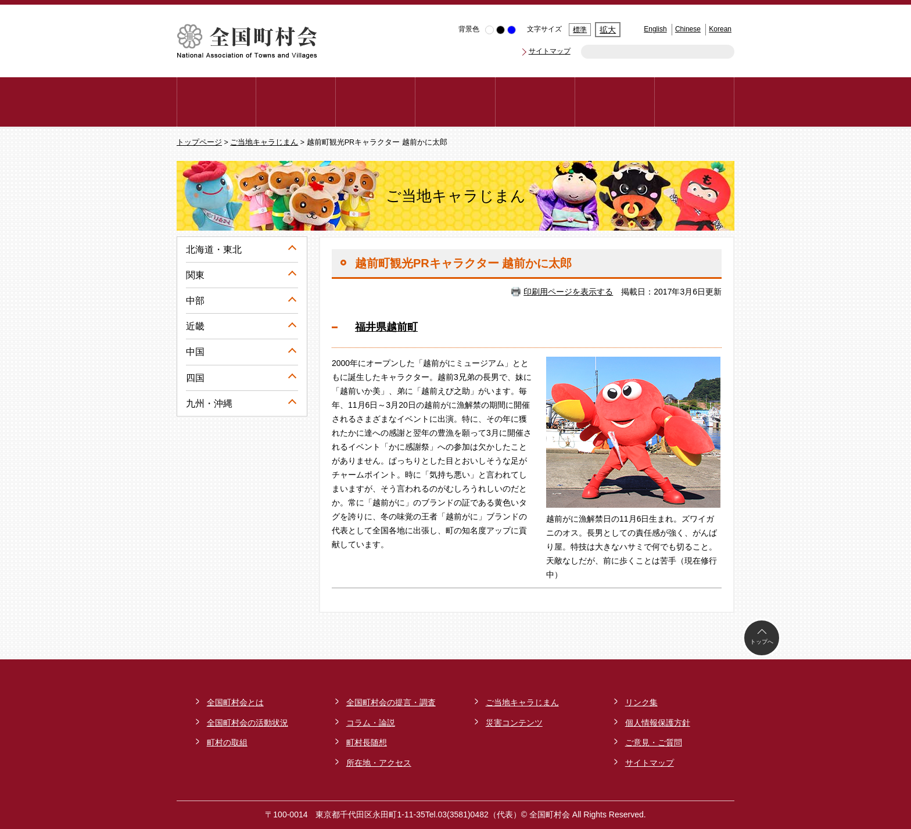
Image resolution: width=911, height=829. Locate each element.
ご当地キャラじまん (264, 142)
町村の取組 (227, 742)
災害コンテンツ (514, 722)
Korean (720, 29)
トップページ (199, 142)
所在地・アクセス (378, 762)
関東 (195, 275)
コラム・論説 (370, 722)
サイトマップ (550, 51)
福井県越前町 (386, 327)
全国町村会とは (235, 702)
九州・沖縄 (209, 403)
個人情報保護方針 (657, 722)
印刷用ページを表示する (568, 291)
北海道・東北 (214, 249)
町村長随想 (366, 742)
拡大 (608, 29)
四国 (195, 378)
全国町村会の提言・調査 (391, 702)
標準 (580, 30)
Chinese (688, 29)
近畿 (195, 326)
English (655, 29)
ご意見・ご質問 (653, 742)
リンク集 (641, 702)
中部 (195, 301)
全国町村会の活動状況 (247, 722)
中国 (195, 352)
